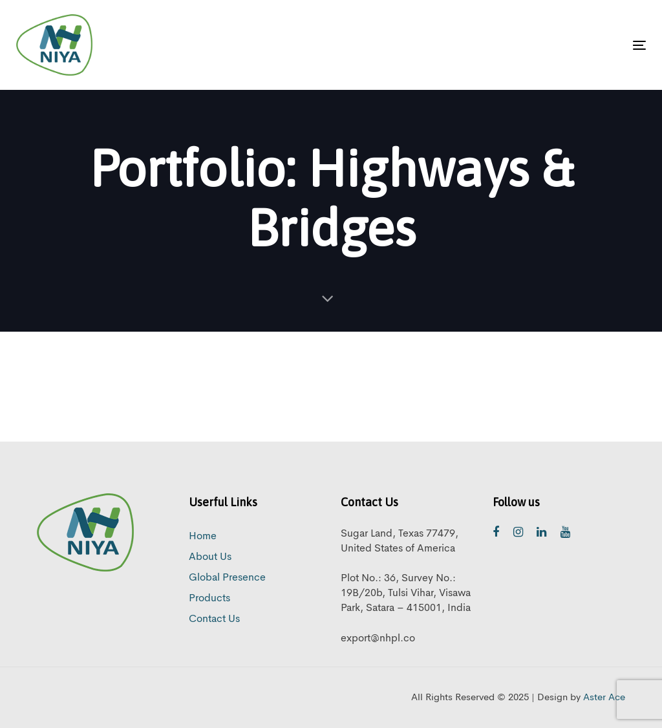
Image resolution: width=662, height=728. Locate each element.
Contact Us (214, 619)
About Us (210, 557)
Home (203, 536)
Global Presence (227, 578)
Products (209, 599)
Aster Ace (604, 698)
